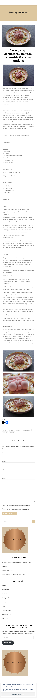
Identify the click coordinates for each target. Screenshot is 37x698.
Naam (4, 452)
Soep (3, 606)
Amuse (4, 585)
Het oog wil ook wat (18, 12)
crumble (5, 432)
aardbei (5, 430)
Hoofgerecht (6, 598)
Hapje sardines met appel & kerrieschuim (13, 574)
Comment (4, 478)
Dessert (4, 594)
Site (3, 469)
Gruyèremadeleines (7, 570)
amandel (11, 430)
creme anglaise (26, 430)
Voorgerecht (5, 618)
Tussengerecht (6, 610)
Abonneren (8, 643)
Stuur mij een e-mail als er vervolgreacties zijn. (17, 505)
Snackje (4, 602)
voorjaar (12, 432)
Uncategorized (6, 614)
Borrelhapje (5, 589)
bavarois (18, 430)
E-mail (4, 461)
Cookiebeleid (8, 690)
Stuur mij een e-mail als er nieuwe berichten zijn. (17, 509)
